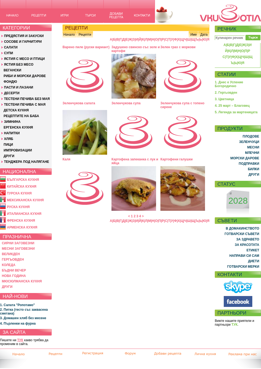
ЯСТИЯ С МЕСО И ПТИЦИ (24, 59)
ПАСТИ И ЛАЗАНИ (18, 87)
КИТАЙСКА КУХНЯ (21, 186)
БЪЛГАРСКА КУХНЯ (23, 180)
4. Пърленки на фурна (18, 323)
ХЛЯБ (8, 139)
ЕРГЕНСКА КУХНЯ (18, 127)
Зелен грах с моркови (177, 47)
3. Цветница (224, 99)
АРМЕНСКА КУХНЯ (22, 227)
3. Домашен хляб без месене (23, 318)
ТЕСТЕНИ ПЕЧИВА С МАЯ (25, 104)
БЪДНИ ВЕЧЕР (14, 270)
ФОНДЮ (10, 82)
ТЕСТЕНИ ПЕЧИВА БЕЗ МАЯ (27, 99)
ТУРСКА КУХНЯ (19, 193)
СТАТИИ (226, 74)
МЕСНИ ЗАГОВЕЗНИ (18, 249)
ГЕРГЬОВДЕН (13, 259)
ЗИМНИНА (12, 122)
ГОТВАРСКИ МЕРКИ (243, 267)
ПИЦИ (8, 145)
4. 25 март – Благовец (232, 106)
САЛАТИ (11, 47)
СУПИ (8, 53)
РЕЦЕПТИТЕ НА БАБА (21, 116)
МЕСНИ (253, 147)
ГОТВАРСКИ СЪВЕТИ (242, 234)
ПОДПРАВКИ (249, 164)
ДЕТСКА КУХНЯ (16, 110)
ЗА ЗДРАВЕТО (247, 239)
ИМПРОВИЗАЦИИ (18, 150)
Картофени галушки (176, 159)
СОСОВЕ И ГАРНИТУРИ (23, 42)
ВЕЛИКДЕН (11, 254)
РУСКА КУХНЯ (18, 207)
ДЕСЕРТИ (12, 93)
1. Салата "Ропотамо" (17, 305)
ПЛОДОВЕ (251, 136)
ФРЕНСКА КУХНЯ (21, 220)
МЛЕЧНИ (252, 153)
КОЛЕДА (8, 265)
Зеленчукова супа (126, 103)
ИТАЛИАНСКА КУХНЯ (24, 214)
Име (193, 34)
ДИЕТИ (253, 261)
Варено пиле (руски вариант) (86, 47)
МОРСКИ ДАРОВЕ (244, 158)
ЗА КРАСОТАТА (247, 245)
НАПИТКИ (12, 133)
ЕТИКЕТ (253, 250)
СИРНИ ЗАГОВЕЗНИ (18, 243)
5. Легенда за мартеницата (236, 112)
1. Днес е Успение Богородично (229, 84)
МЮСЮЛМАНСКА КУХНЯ (22, 281)
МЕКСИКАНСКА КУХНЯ (25, 200)
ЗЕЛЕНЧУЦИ (249, 142)
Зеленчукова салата (79, 103)
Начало (69, 34)
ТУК (20, 340)
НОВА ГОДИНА (14, 276)
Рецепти (85, 34)
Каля (66, 159)
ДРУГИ (9, 156)
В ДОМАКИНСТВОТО (242, 228)
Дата (204, 34)
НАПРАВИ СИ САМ (244, 256)
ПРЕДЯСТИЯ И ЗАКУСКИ (24, 36)
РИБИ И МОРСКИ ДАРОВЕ (25, 76)
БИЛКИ (253, 169)
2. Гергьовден (226, 92)
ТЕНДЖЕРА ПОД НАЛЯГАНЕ (26, 162)
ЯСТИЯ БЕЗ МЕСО (18, 64)
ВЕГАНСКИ (12, 70)
